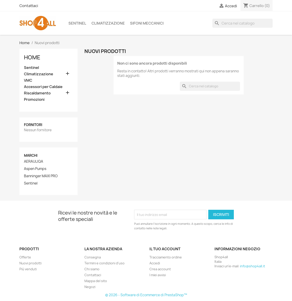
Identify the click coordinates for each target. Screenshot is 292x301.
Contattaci (28, 5)
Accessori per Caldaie (43, 86)
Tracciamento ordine (165, 257)
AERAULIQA (33, 161)
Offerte (25, 257)
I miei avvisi (157, 275)
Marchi (30, 155)
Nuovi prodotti (30, 263)
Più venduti (28, 269)
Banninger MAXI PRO (41, 176)
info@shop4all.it (252, 266)
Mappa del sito (95, 281)
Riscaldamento (37, 93)
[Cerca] (242, 23)
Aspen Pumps (35, 169)
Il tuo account (164, 248)
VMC (28, 80)
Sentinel (77, 23)
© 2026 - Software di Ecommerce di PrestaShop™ (146, 295)
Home (32, 57)
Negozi (89, 287)
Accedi (154, 263)
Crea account (160, 269)
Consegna (92, 257)
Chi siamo (91, 269)
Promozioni (34, 99)
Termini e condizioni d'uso (104, 263)
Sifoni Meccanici (147, 23)
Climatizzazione (108, 23)
